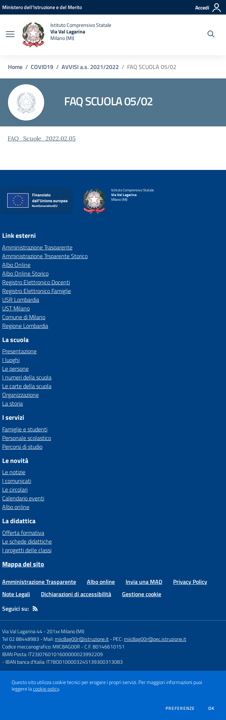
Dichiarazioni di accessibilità (76, 594)
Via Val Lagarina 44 (22, 631)
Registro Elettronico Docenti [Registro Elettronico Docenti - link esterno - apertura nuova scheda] (36, 282)
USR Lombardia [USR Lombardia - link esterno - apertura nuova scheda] (20, 299)
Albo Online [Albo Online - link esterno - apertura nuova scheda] (16, 264)
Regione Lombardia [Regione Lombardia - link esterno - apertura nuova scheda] (25, 325)
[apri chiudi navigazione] (10, 34)
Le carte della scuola (26, 386)
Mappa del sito (23, 564)
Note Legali (16, 594)
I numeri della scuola (26, 377)
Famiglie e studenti (24, 429)
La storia (12, 403)
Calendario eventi (23, 498)
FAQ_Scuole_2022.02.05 (42, 138)
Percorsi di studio (22, 446)
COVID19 (42, 66)
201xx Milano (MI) (65, 631)
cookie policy (46, 689)
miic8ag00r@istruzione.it (82, 639)
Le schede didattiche (27, 541)
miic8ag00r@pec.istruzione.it (155, 639)
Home (15, 66)
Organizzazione (20, 394)
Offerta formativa (23, 532)
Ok (211, 708)
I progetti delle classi (26, 550)
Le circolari (15, 489)
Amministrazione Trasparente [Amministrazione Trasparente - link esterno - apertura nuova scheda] (37, 247)
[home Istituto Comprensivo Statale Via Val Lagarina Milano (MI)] (66, 35)
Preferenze (180, 708)
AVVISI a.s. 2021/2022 (90, 66)
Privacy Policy (190, 581)
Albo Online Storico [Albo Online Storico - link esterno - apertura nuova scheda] (25, 273)
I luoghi (11, 359)
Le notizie (13, 472)
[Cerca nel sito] (211, 35)
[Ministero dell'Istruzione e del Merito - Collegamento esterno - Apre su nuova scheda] (42, 7)
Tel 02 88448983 (20, 639)
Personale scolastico (26, 438)
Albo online (15, 507)
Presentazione (19, 351)
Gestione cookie (141, 594)
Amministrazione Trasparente (39, 581)
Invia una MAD (144, 581)
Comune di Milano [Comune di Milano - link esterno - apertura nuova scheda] (23, 317)
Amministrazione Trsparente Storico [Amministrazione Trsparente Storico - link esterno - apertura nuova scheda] (45, 256)
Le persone (15, 368)
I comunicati (16, 480)
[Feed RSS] (35, 608)
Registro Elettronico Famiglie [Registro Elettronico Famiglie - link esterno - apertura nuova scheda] (36, 290)
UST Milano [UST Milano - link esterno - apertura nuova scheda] (16, 308)
